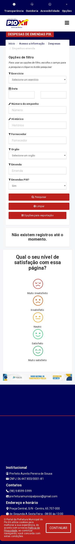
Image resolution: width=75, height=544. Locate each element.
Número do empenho (24, 103)
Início (12, 43)
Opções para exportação (37, 215)
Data (13, 88)
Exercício (16, 73)
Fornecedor (17, 134)
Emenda (15, 164)
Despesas (54, 43)
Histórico (16, 118)
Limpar (39, 206)
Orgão (14, 149)
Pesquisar (39, 196)
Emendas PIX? (19, 179)
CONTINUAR (58, 528)
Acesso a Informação (32, 43)
